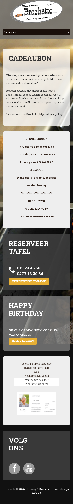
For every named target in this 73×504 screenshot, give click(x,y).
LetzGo (36, 492)
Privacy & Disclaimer (40, 489)
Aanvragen (23, 341)
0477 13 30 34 (30, 273)
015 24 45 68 (28, 268)
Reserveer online (29, 281)
